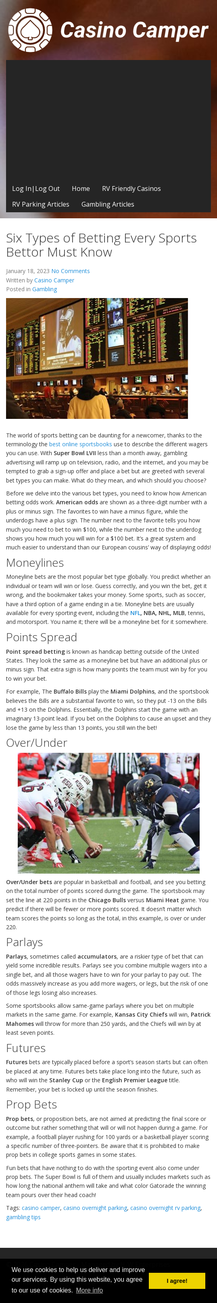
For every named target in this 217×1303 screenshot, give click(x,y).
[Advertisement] (108, 120)
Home (81, 188)
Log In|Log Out (36, 188)
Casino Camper (54, 280)
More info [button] (89, 1290)
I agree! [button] (177, 1281)
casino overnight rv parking (165, 1208)
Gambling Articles (107, 204)
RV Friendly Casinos (131, 188)
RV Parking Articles (40, 204)
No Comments (70, 271)
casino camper (41, 1208)
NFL (135, 613)
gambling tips (23, 1217)
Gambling (44, 289)
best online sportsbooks (80, 444)
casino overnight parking (95, 1208)
